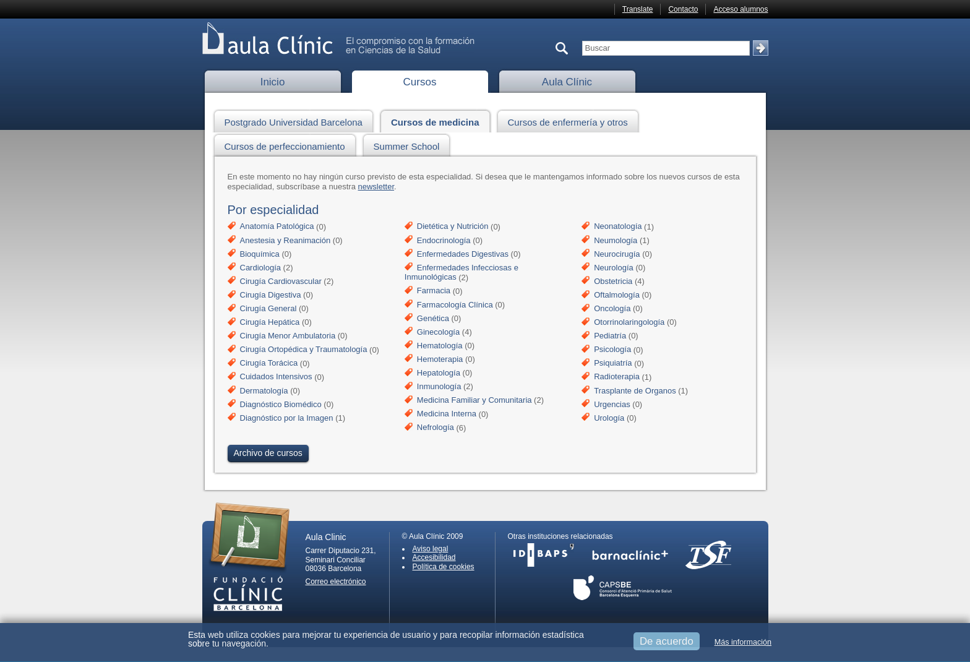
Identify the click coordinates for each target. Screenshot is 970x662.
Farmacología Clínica (455, 304)
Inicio (272, 82)
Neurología (613, 267)
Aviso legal (431, 548)
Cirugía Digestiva (270, 294)
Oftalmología (617, 294)
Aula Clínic (567, 82)
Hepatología (438, 372)
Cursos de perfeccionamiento (288, 144)
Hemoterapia (440, 359)
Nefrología (435, 427)
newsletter (376, 186)
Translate (637, 9)
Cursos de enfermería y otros (571, 120)
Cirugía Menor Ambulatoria (288, 335)
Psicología (612, 350)
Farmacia (433, 291)
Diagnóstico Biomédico (281, 404)
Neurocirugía (617, 254)
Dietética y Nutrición (453, 226)
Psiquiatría (613, 363)
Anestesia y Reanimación (285, 240)
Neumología (615, 240)
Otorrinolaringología (629, 322)
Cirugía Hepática (270, 322)
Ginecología (438, 332)
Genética (433, 318)
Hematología (440, 345)
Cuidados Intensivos (276, 377)
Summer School (410, 144)
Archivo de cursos (268, 453)
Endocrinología (444, 240)
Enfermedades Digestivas (463, 254)
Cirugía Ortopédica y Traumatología (303, 350)
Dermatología (264, 390)
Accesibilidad (434, 557)
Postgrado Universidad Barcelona (297, 120)
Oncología (612, 308)
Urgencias (612, 404)
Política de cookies (443, 566)
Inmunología (439, 386)
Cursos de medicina (438, 120)
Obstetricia (613, 281)
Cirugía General (268, 308)
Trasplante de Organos (635, 390)
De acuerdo (666, 641)
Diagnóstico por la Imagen (286, 418)
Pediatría (610, 335)
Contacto (683, 9)
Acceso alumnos (740, 9)
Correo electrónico (336, 581)
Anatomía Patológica (277, 226)
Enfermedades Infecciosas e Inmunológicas (461, 272)
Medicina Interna (446, 414)
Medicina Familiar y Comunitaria (474, 400)
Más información (743, 642)
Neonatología (618, 226)
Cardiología (260, 267)
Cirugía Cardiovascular (281, 281)
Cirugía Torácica (269, 363)
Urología (609, 418)
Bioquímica (260, 254)
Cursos (420, 82)
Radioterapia (617, 377)
